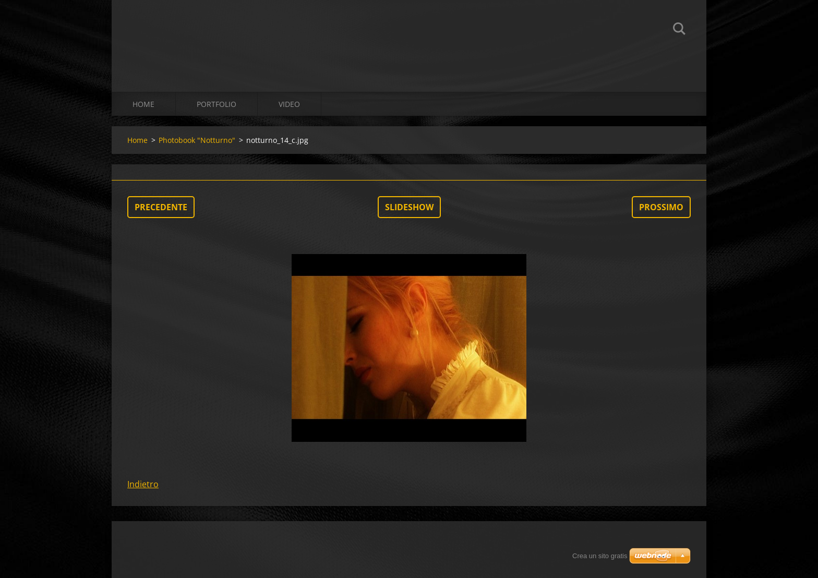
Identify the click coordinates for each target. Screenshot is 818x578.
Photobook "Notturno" (197, 140)
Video (289, 104)
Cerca (679, 30)
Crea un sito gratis (600, 556)
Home (143, 104)
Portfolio (216, 104)
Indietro (143, 484)
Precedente (161, 207)
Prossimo (661, 207)
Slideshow (409, 207)
